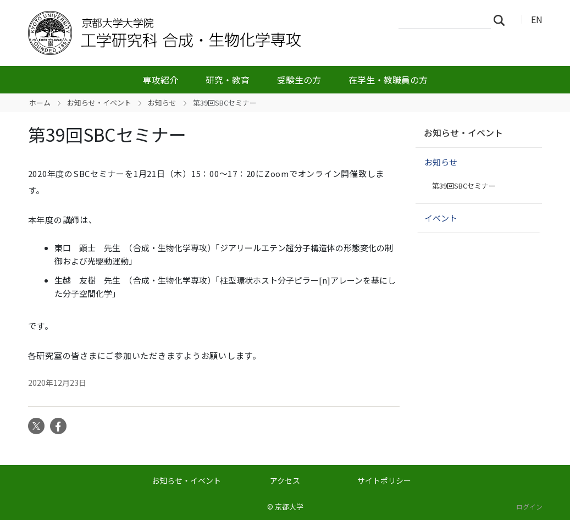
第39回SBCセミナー (464, 185)
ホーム (40, 102)
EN (537, 19)
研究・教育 (228, 79)
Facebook (58, 426)
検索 (502, 20)
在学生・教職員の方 (388, 79)
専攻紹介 (160, 79)
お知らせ (162, 102)
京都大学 (289, 506)
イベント (440, 218)
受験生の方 (299, 79)
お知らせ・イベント (99, 102)
